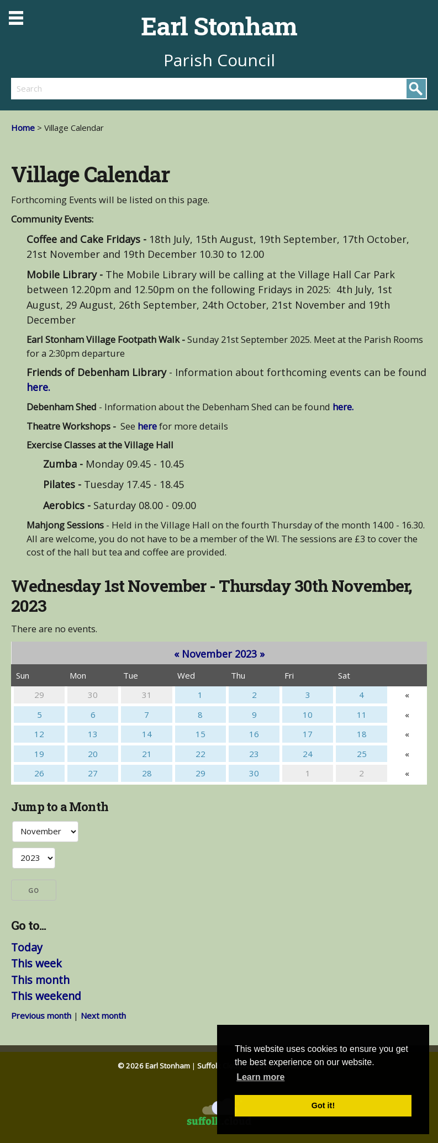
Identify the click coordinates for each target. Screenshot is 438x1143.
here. (38, 387)
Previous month (41, 1015)
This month (40, 979)
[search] (115, 88)
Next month (103, 1015)
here (147, 426)
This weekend (46, 995)
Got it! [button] (323, 1105)
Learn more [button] (260, 1077)
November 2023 (219, 653)
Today (27, 947)
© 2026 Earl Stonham (154, 1066)
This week (36, 963)
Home (23, 127)
